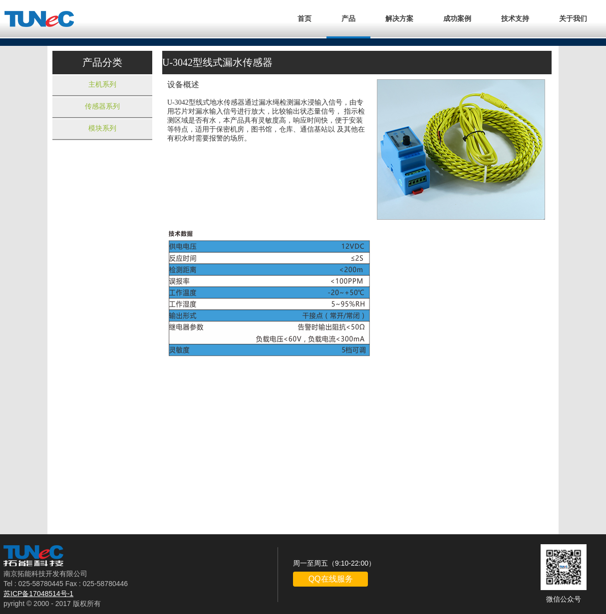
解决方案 (399, 18)
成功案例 (457, 18)
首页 (304, 18)
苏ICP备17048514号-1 (38, 594)
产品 (348, 18)
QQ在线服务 (330, 579)
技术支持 (515, 18)
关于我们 (573, 18)
